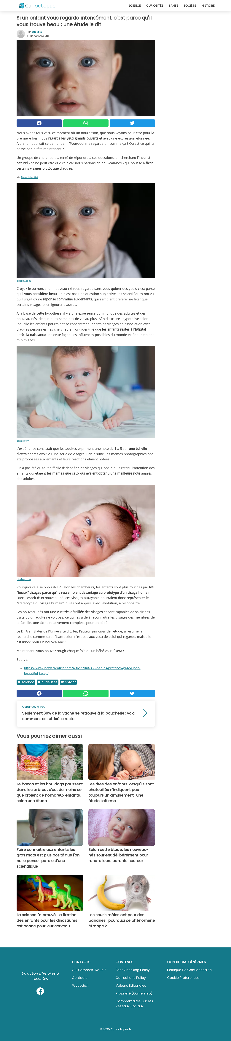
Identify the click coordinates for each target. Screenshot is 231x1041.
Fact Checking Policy (133, 970)
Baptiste (37, 32)
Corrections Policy (131, 977)
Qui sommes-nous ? (89, 970)
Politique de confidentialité (189, 970)
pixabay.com (24, 280)
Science (134, 6)
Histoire (208, 6)
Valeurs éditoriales (131, 985)
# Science (25, 682)
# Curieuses (48, 682)
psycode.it (80, 985)
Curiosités (154, 6)
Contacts (79, 977)
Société (190, 6)
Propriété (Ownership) (134, 993)
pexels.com (23, 440)
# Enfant (68, 682)
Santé (173, 6)
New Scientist (29, 177)
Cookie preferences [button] (183, 977)
